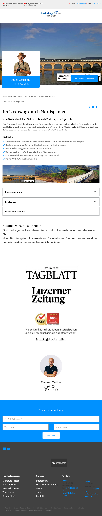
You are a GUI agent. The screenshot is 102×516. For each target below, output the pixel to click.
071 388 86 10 (81, 4)
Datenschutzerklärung (47, 484)
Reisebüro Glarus (69, 508)
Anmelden (51, 435)
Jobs (38, 492)
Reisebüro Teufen (56, 508)
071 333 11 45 (97, 4)
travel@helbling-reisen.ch (69, 494)
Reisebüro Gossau (42, 508)
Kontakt (40, 496)
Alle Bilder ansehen (84, 78)
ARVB (39, 488)
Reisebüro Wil (49, 510)
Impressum (42, 480)
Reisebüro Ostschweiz (27, 508)
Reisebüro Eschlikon (35, 510)
